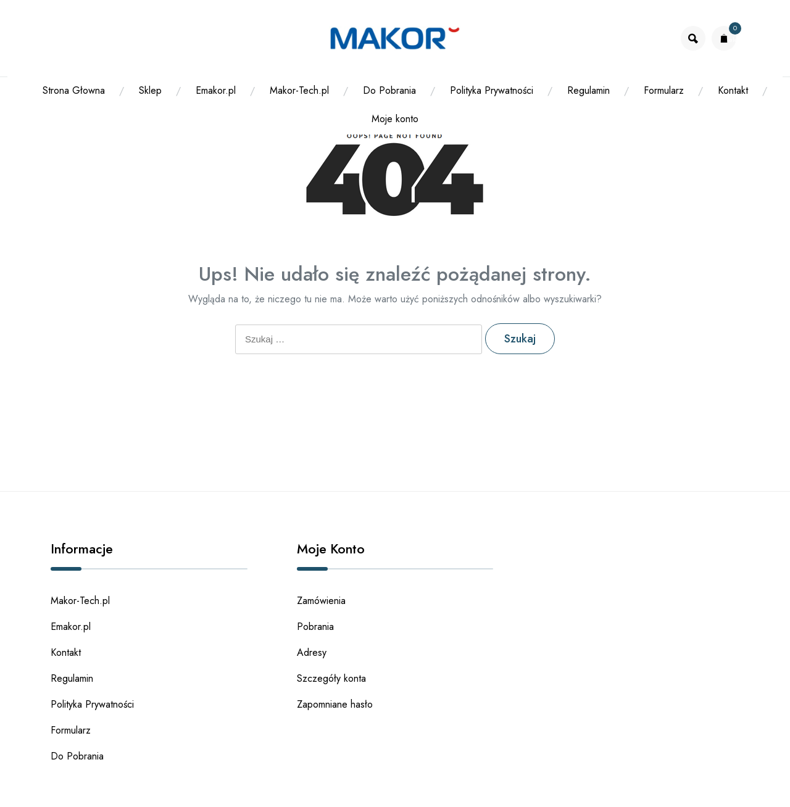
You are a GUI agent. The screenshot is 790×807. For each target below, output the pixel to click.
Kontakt (733, 90)
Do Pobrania (389, 90)
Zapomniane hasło (335, 704)
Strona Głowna (74, 90)
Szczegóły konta (331, 678)
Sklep (150, 90)
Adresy (311, 652)
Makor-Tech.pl (299, 90)
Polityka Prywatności (491, 90)
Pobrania (315, 626)
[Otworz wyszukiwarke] (693, 38)
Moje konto (395, 119)
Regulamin (588, 90)
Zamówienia (321, 601)
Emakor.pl (216, 90)
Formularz (664, 90)
